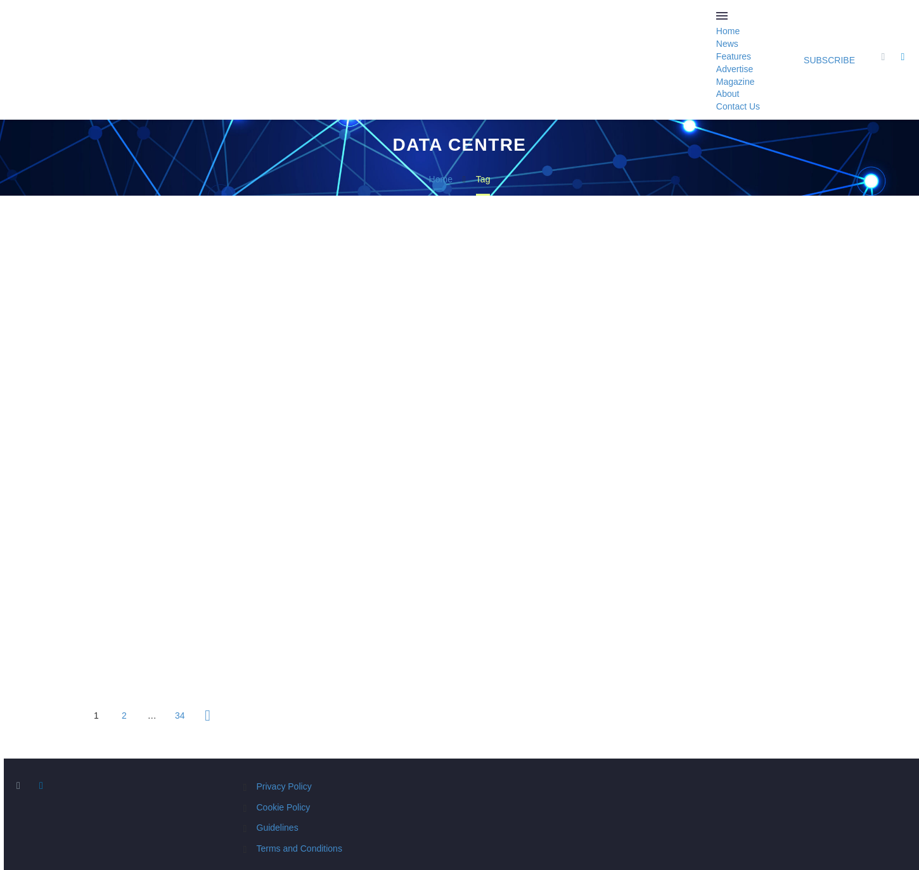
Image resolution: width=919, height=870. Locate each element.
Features (733, 56)
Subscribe (829, 60)
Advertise (734, 69)
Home (728, 31)
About (728, 94)
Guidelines (278, 828)
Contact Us (738, 106)
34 (180, 715)
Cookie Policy (284, 807)
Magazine (735, 82)
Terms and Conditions (299, 848)
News (727, 44)
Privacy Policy (284, 786)
